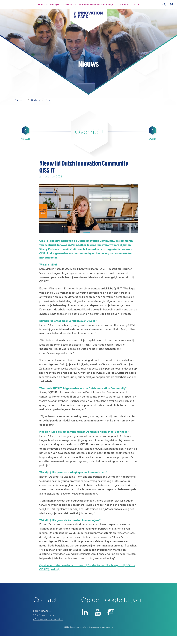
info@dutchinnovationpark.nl (48, 619)
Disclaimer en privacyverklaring (101, 627)
